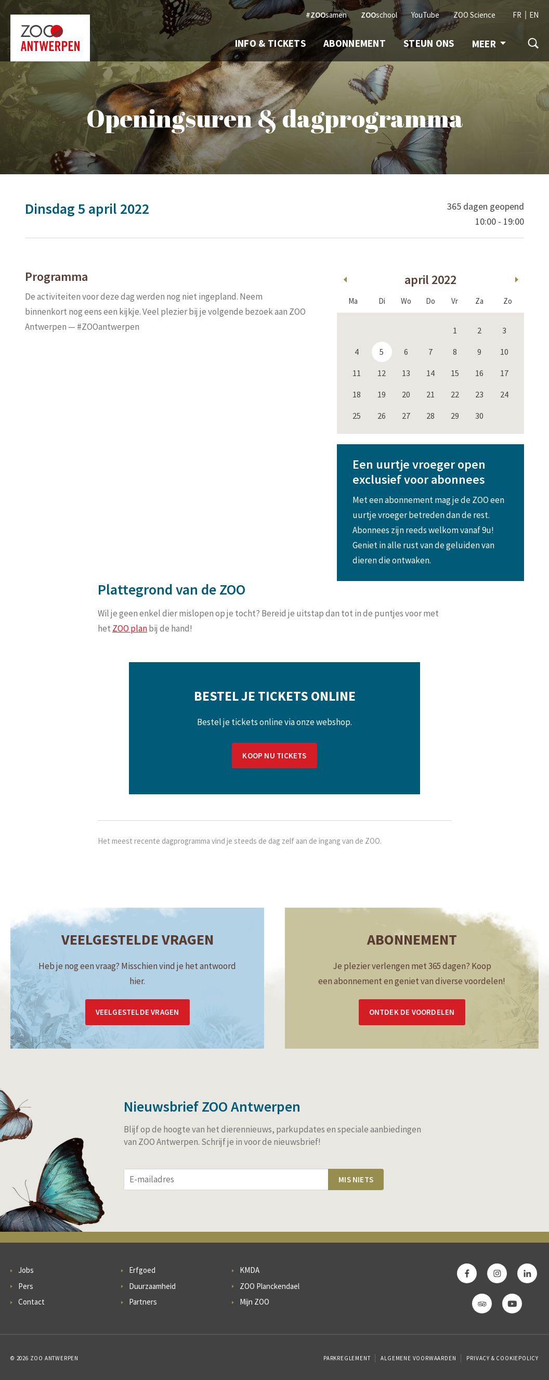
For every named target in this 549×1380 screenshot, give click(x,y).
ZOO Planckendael (269, 1286)
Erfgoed (142, 1270)
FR (517, 15)
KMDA (249, 1270)
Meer (489, 43)
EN (534, 15)
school (379, 15)
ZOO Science (474, 15)
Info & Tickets (270, 43)
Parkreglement (346, 1358)
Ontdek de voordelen (412, 1012)
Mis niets (355, 1179)
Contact (31, 1302)
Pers (25, 1286)
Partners (143, 1302)
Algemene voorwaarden (418, 1358)
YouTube (425, 15)
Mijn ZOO (254, 1302)
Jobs (26, 1270)
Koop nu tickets (274, 755)
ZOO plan (129, 628)
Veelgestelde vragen (137, 1012)
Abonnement (354, 43)
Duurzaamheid (152, 1286)
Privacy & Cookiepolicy (502, 1358)
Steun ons (428, 43)
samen (326, 15)
